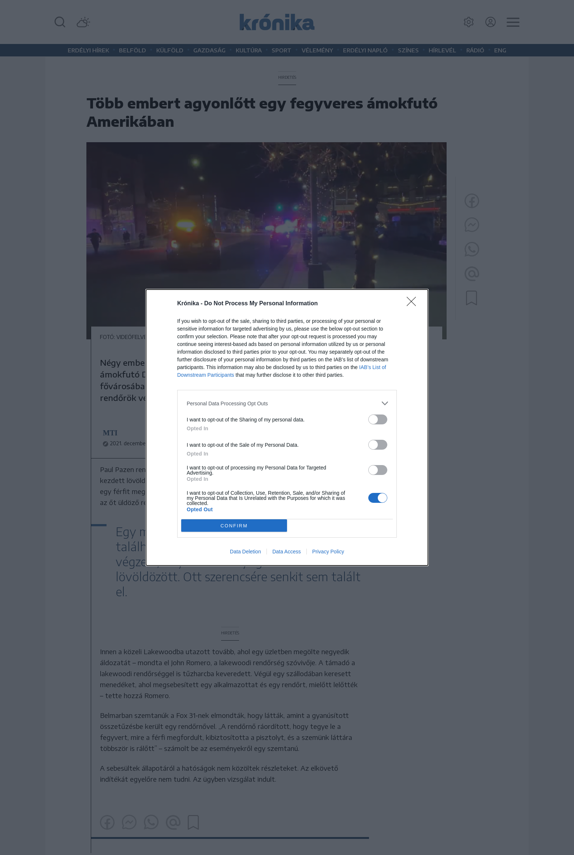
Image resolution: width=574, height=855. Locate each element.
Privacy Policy (328, 551)
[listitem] (287, 403)
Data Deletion (245, 551)
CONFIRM (234, 525)
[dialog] (287, 427)
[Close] (414, 304)
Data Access (286, 551)
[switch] (377, 419)
